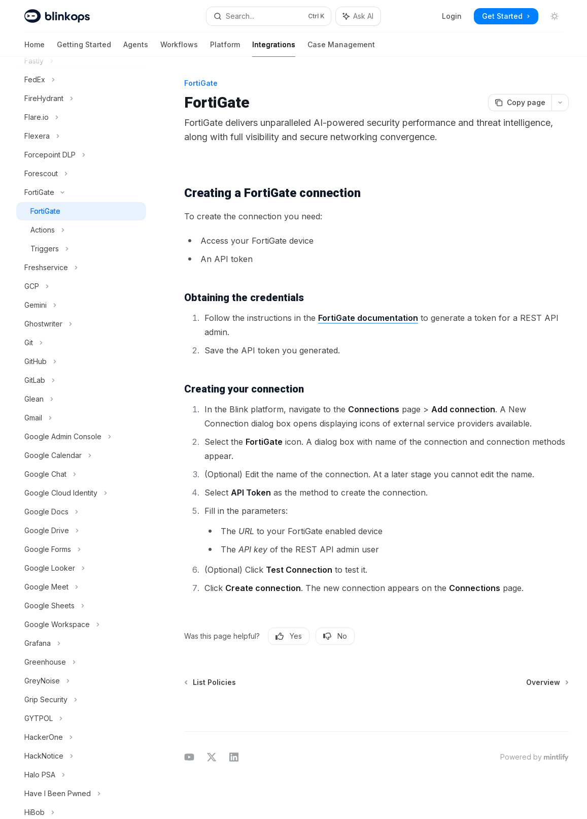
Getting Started (84, 48)
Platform (225, 48)
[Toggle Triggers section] (81, 249)
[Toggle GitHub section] (81, 361)
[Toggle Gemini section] (81, 305)
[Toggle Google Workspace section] (81, 624)
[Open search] (268, 16)
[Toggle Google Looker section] (81, 568)
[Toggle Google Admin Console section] (81, 437)
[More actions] (560, 102)
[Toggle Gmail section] (81, 418)
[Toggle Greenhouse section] (81, 662)
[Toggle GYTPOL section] (81, 718)
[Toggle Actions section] (81, 230)
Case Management (341, 48)
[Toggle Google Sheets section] (81, 606)
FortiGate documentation (368, 318)
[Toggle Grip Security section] (81, 700)
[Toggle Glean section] (81, 399)
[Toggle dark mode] (554, 16)
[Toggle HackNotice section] (81, 756)
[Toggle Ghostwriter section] (81, 324)
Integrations (273, 48)
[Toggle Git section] (81, 343)
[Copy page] (519, 102)
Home (34, 48)
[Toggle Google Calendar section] (81, 455)
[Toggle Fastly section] (81, 61)
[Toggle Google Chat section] (81, 474)
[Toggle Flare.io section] (81, 117)
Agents (135, 48)
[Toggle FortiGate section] (81, 192)
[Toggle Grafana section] (81, 643)
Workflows (179, 48)
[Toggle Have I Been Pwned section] (81, 793)
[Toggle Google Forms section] (81, 549)
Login (452, 16)
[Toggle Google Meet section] (81, 587)
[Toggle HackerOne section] (81, 737)
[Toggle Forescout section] (81, 174)
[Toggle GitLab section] (81, 380)
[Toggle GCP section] (81, 286)
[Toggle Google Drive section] (81, 530)
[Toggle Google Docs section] (81, 512)
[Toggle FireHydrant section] (81, 98)
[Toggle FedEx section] (81, 80)
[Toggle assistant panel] (358, 16)
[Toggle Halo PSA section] (81, 775)
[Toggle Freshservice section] (81, 267)
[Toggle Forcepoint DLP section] (81, 155)
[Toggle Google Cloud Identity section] (81, 493)
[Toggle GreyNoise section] (81, 681)
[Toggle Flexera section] (81, 136)
